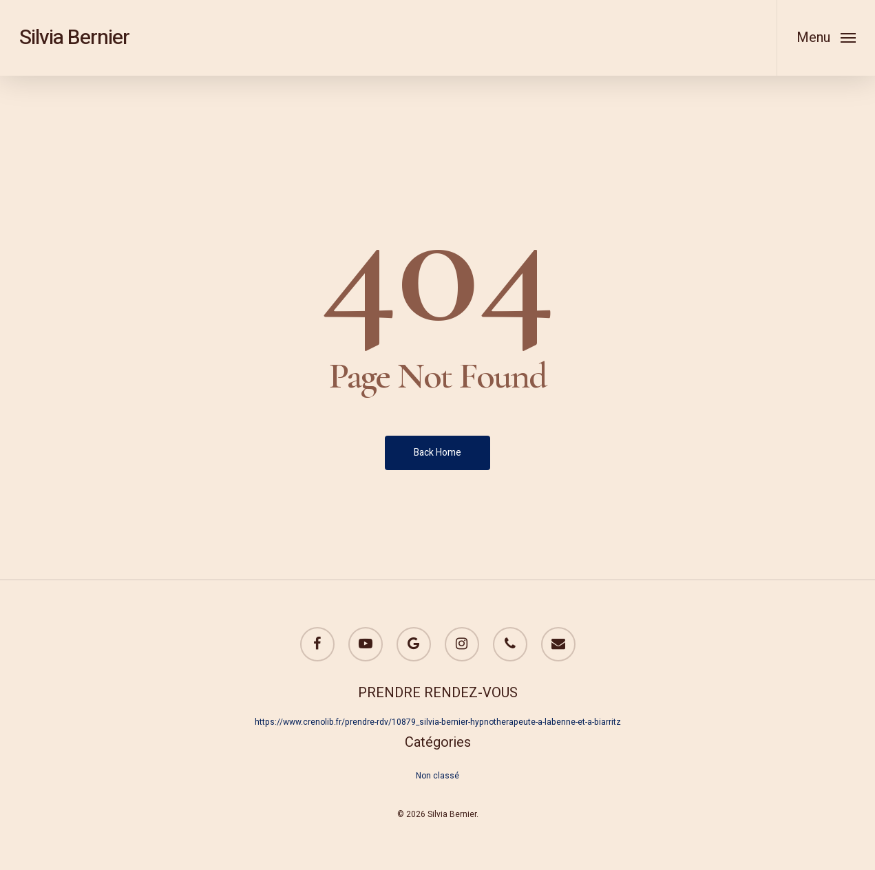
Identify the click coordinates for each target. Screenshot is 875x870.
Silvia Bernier (74, 38)
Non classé (437, 776)
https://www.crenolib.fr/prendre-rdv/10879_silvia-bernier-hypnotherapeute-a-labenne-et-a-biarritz (438, 722)
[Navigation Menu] (826, 38)
